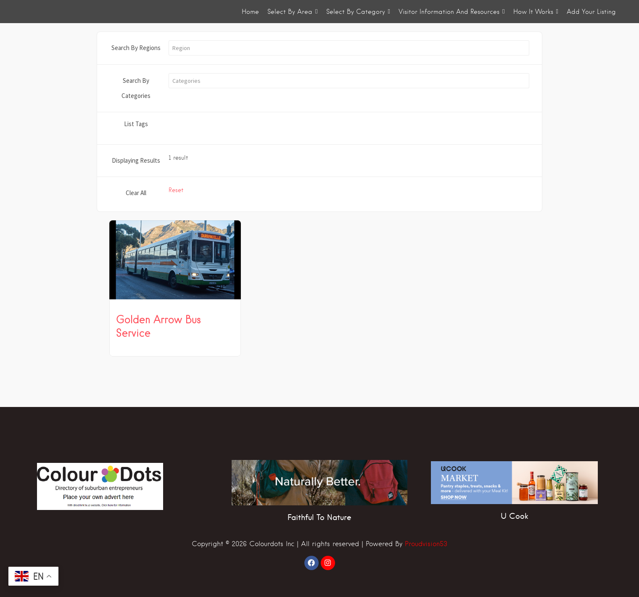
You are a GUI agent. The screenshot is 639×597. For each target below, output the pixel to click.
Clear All (136, 193)
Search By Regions (136, 48)
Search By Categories (136, 88)
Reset (176, 190)
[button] (349, 47)
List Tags (136, 124)
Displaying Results (136, 160)
